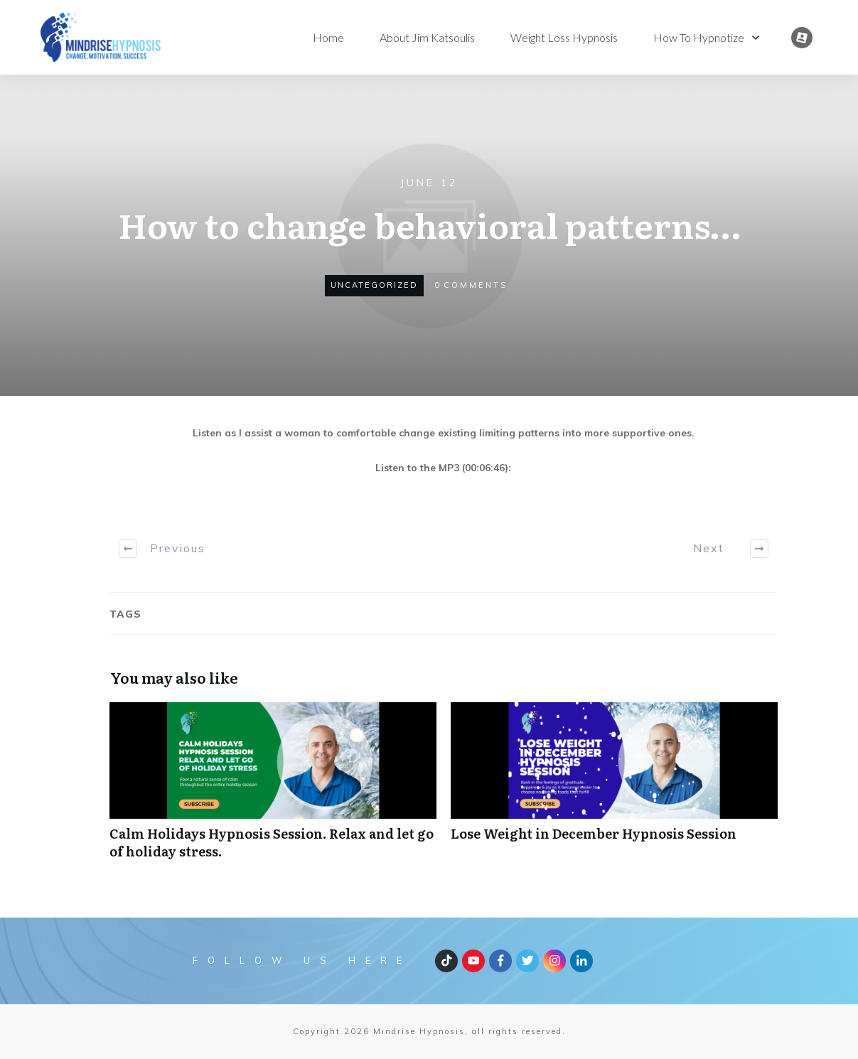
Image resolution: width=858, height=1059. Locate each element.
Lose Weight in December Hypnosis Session (614, 788)
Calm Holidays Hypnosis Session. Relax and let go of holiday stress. (272, 788)
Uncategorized (374, 285)
